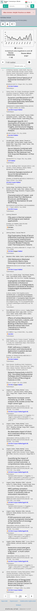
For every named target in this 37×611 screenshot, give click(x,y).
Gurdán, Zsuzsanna (29, 278)
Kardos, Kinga (10, 187)
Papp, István (18, 144)
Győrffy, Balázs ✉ (29, 256)
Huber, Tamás (26, 144)
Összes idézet (26, 53)
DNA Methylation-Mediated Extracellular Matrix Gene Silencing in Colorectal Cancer (19, 261)
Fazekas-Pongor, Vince (28, 484)
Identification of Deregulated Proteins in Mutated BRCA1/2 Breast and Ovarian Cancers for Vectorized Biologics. (20, 582)
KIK (11, 609)
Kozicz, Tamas (27, 168)
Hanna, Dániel (20, 115)
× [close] (33, 13)
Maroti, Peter (10, 192)
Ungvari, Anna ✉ (22, 393)
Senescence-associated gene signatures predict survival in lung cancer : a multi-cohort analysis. (19, 550)
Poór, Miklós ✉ (10, 310)
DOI (9, 86)
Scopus (16, 110)
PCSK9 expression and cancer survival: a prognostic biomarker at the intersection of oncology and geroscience (20, 520)
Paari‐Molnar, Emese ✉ (21, 187)
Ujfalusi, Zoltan (29, 189)
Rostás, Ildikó (10, 142)
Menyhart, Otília (10, 256)
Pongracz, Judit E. (30, 191)
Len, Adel (13, 189)
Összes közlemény (11, 54)
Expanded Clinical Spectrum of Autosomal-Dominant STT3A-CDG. (20, 79)
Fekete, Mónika (20, 390)
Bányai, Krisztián (16, 118)
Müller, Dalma (20, 256)
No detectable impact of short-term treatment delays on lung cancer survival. (20, 433)
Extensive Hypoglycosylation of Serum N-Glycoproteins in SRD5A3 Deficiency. (20, 174)
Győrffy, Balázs (15, 429)
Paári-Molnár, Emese (16, 276)
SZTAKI (15, 609)
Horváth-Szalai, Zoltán (12, 140)
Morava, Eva (20, 75)
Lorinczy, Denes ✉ (11, 214)
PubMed (16, 86)
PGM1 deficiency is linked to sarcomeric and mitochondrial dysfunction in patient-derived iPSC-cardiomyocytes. (20, 350)
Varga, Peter (19, 486)
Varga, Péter (13, 393)
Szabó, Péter (22, 117)
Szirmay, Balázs (19, 142)
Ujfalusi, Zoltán (27, 276)
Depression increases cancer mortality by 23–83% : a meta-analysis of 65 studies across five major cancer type (20, 400)
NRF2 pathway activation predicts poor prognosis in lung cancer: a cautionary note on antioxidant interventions (20, 491)
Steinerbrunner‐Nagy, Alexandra (15, 191)
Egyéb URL (25, 411)
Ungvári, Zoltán (10, 541)
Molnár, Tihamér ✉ (25, 140)
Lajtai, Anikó (23, 312)
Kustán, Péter (10, 144)
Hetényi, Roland (10, 115)
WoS (12, 86)
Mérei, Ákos (14, 146)
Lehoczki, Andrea (18, 391)
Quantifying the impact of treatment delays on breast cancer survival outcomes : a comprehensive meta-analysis (19, 461)
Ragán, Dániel (28, 142)
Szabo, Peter (20, 189)
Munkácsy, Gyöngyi (16, 427)
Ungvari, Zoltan (10, 390)
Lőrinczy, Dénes (10, 233)
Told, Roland (25, 275)
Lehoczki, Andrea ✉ (21, 543)
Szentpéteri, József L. (12, 117)
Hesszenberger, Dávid (12, 312)
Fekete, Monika (17, 484)
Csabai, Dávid (30, 310)
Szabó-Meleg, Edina (27, 118)
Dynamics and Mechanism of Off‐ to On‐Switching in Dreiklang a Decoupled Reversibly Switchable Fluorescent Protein (21, 100)
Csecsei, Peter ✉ (20, 233)
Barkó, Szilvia (23, 313)
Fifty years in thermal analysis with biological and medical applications (19, 219)
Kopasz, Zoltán (29, 115)
